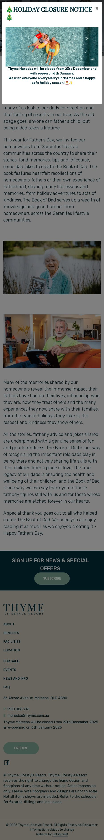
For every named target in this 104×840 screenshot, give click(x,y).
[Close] (96, 8)
